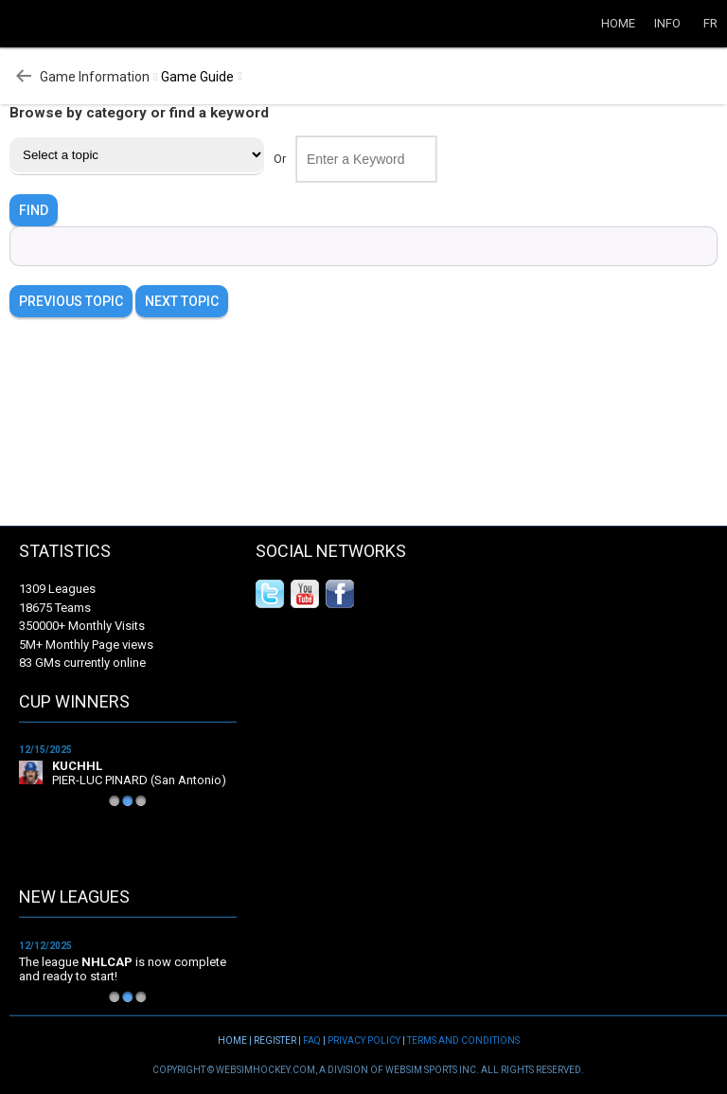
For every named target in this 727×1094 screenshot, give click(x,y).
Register (275, 1040)
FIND (33, 210)
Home (618, 23)
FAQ (312, 1040)
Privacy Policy (364, 1040)
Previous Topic (71, 301)
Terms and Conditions (463, 1040)
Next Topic (182, 301)
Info (667, 23)
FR (710, 23)
